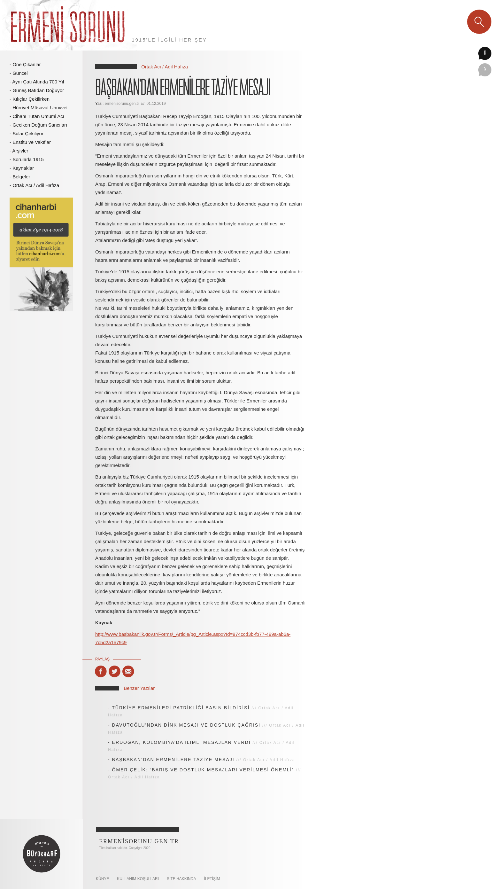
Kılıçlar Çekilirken (31, 99)
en (485, 70)
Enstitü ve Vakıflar (31, 142)
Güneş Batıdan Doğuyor (38, 90)
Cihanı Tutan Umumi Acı (38, 116)
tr (485, 53)
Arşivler (20, 150)
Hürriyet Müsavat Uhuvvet (40, 107)
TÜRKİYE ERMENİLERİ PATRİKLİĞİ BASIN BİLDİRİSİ (181, 707)
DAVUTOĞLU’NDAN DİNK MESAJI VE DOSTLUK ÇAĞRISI (186, 725)
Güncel (20, 73)
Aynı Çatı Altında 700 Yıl (38, 81)
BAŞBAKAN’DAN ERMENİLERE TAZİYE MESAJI (173, 759)
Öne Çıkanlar (26, 64)
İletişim (212, 879)
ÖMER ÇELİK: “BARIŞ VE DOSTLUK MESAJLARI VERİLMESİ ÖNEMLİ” (203, 769)
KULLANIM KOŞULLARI (138, 879)
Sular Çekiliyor (27, 133)
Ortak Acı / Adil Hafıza (35, 185)
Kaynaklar (23, 168)
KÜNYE (102, 879)
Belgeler (21, 176)
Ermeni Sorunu (68, 25)
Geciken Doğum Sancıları (39, 125)
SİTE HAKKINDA (181, 879)
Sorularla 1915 (28, 159)
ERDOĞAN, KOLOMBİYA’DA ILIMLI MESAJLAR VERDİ (181, 742)
